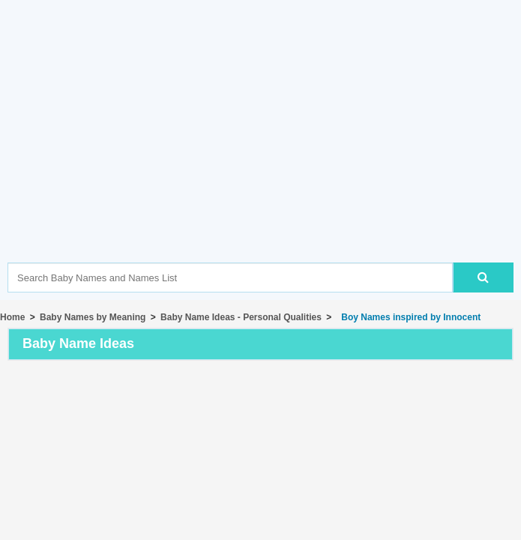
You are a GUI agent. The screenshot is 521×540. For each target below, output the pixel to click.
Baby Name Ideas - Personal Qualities (241, 317)
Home (12, 317)
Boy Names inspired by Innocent (409, 317)
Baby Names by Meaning (92, 317)
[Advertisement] (264, 154)
